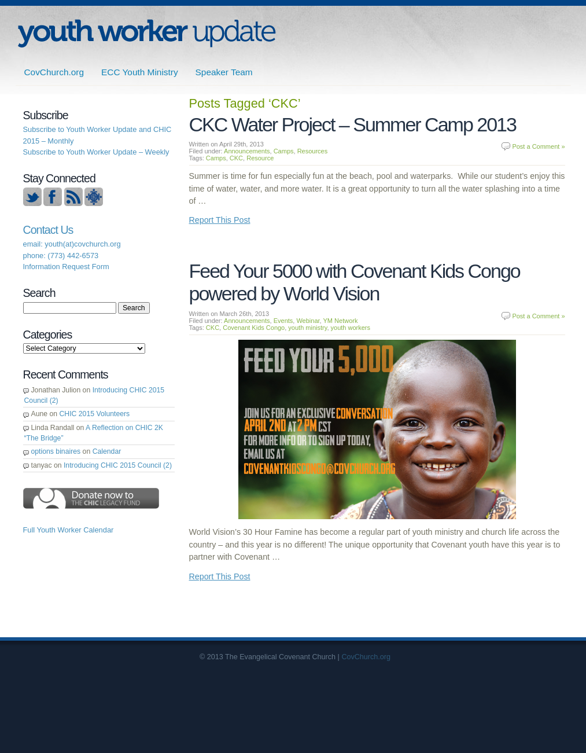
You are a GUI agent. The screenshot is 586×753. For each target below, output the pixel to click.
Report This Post (219, 220)
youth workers (350, 327)
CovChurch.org (54, 72)
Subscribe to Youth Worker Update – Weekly (96, 152)
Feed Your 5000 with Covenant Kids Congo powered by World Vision (354, 282)
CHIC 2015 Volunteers (95, 414)
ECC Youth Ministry (139, 72)
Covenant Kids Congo (254, 327)
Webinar (307, 320)
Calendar (107, 451)
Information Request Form (66, 266)
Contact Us (48, 229)
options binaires (56, 451)
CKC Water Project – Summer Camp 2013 (352, 124)
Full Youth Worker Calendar (68, 530)
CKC (236, 158)
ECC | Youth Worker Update (147, 33)
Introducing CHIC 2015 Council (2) (118, 465)
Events (283, 320)
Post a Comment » (538, 146)
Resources (312, 151)
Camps (284, 151)
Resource (260, 158)
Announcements (247, 151)
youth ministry (307, 327)
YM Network (340, 320)
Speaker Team (224, 72)
